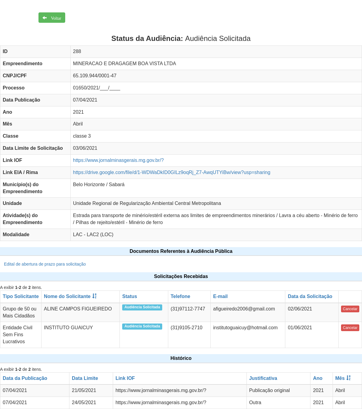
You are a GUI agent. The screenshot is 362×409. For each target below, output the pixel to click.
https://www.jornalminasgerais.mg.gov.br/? (118, 160)
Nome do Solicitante (67, 296)
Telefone (180, 296)
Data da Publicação (25, 378)
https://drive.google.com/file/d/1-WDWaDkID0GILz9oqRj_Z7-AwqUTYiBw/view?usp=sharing (171, 172)
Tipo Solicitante (21, 296)
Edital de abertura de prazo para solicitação (45, 264)
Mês (340, 378)
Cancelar (350, 309)
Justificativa (263, 378)
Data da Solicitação (310, 296)
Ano (317, 378)
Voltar (54, 17)
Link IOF (125, 378)
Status (129, 296)
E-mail (220, 296)
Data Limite (85, 378)
